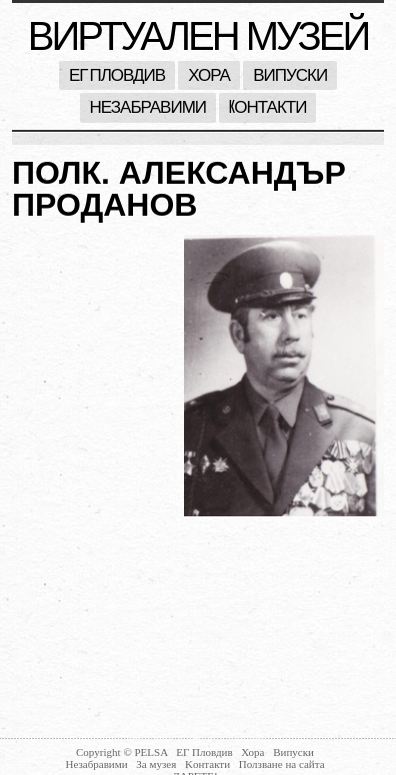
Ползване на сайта (282, 764)
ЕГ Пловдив (117, 76)
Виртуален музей (198, 36)
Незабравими (148, 108)
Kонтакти (267, 108)
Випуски (290, 76)
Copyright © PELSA (123, 752)
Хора (209, 76)
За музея (157, 764)
